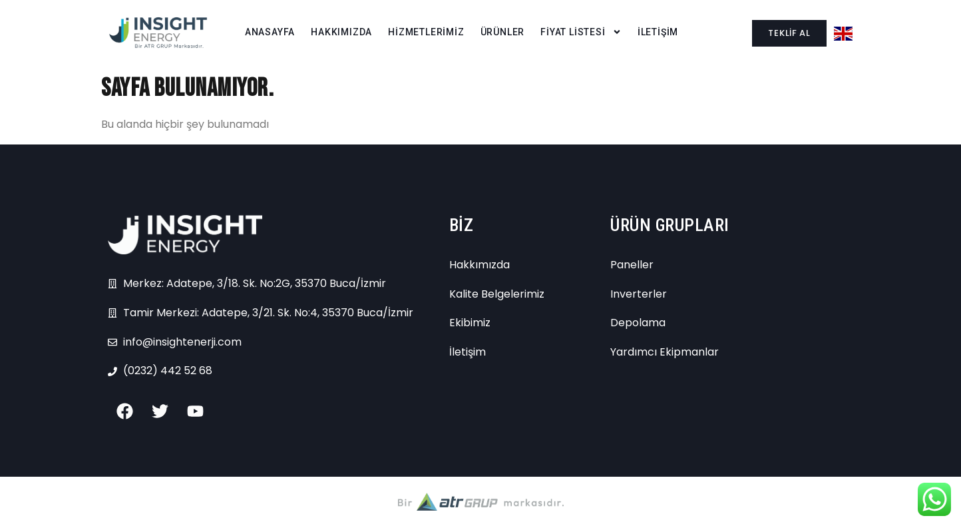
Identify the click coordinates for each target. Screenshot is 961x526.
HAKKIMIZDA (341, 32)
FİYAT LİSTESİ (580, 32)
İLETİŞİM (658, 32)
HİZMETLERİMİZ (426, 32)
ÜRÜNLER (502, 32)
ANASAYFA (270, 32)
